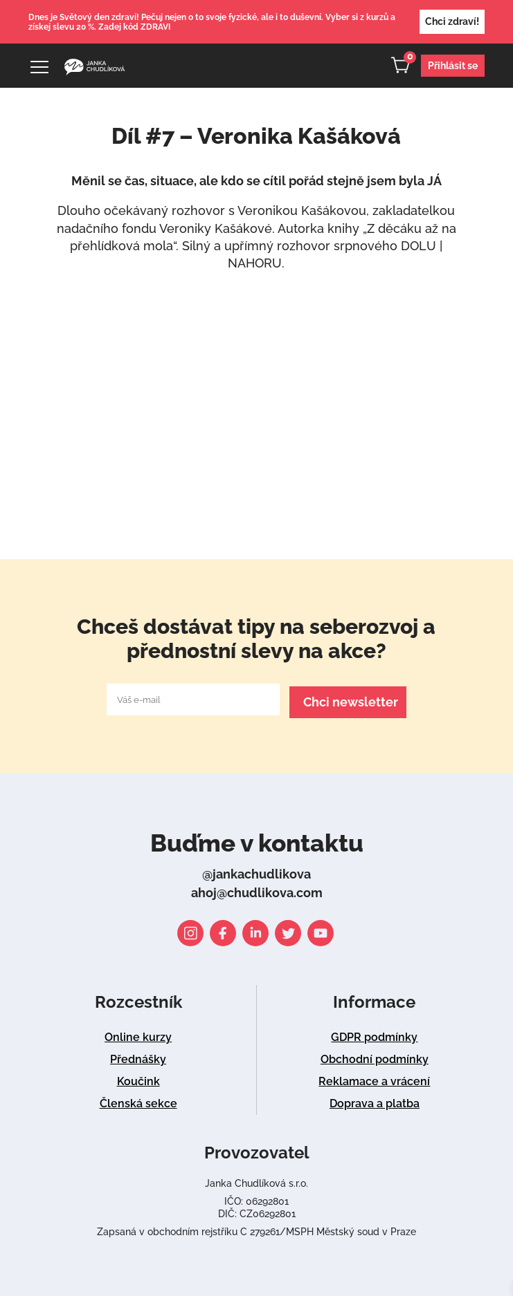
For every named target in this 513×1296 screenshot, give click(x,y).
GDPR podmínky (374, 1034)
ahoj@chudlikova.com (257, 890)
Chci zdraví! (452, 21)
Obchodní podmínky (375, 1056)
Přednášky (138, 1056)
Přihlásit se (453, 65)
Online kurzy (138, 1034)
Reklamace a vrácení (374, 1078)
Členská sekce (138, 1100)
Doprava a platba (375, 1100)
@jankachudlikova (256, 871)
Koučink (138, 1078)
